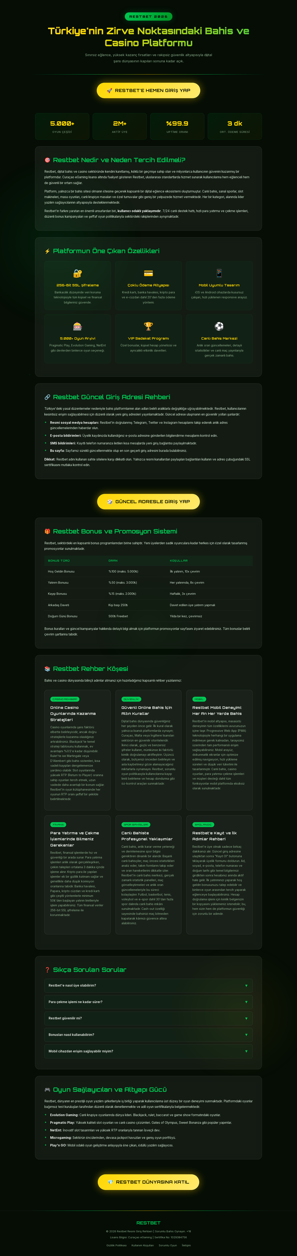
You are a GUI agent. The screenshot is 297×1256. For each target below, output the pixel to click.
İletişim (186, 1245)
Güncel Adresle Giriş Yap (148, 502)
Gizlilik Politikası (116, 1245)
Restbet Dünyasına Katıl (148, 1182)
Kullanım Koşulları (143, 1245)
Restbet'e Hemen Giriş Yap (148, 90)
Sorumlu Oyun (168, 1245)
